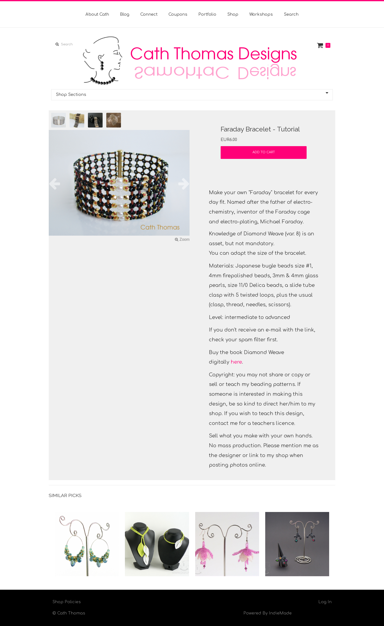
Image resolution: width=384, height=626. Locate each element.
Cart (320, 45)
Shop (232, 14)
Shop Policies (66, 602)
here (236, 362)
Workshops (261, 14)
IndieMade (280, 613)
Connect (148, 14)
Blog (124, 14)
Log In (325, 602)
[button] (59, 184)
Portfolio (207, 14)
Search (291, 14)
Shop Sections (192, 94)
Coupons (177, 14)
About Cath (97, 14)
